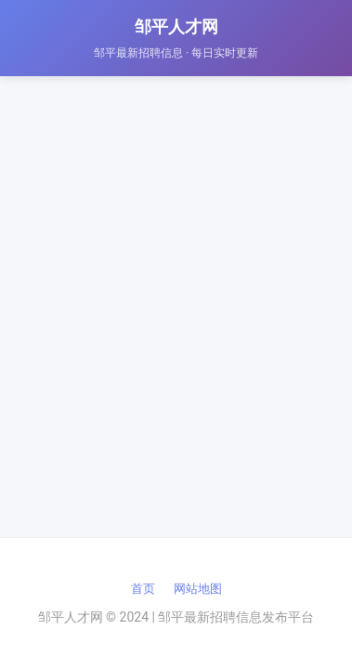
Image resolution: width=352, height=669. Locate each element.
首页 (143, 589)
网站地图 (198, 589)
